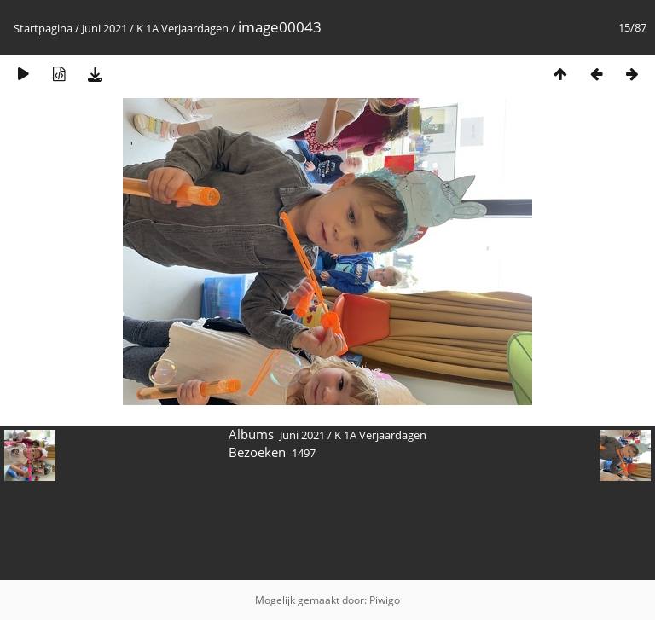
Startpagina (43, 28)
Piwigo (384, 600)
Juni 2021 (104, 28)
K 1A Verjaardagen (182, 28)
